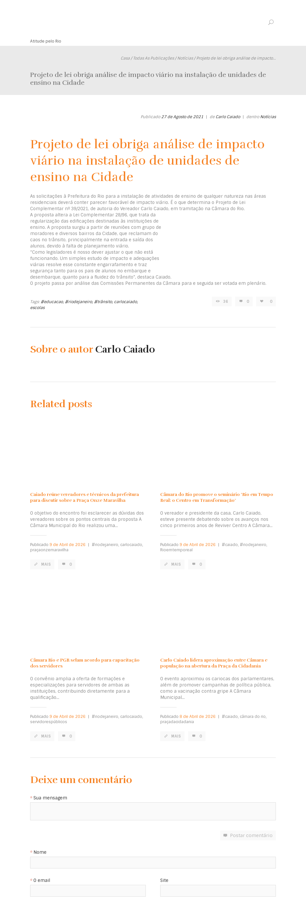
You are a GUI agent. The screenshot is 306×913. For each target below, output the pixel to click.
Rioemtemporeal (176, 550)
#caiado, (230, 544)
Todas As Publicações (153, 58)
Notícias (185, 58)
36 (225, 301)
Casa (125, 58)
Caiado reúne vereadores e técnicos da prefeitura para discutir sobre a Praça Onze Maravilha (84, 497)
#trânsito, (103, 301)
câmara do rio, (253, 716)
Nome (40, 852)
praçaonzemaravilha (49, 550)
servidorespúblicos (48, 721)
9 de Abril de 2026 (67, 544)
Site (164, 880)
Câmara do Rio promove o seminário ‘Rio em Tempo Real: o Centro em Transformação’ (216, 497)
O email (41, 880)
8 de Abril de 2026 (198, 716)
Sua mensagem (50, 798)
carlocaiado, (126, 301)
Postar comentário (251, 835)
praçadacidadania (177, 721)
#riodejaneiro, (79, 301)
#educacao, (52, 301)
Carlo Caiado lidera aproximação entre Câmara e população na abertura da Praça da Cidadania (213, 663)
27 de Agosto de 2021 (182, 116)
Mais (46, 564)
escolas (37, 307)
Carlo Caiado (228, 116)
